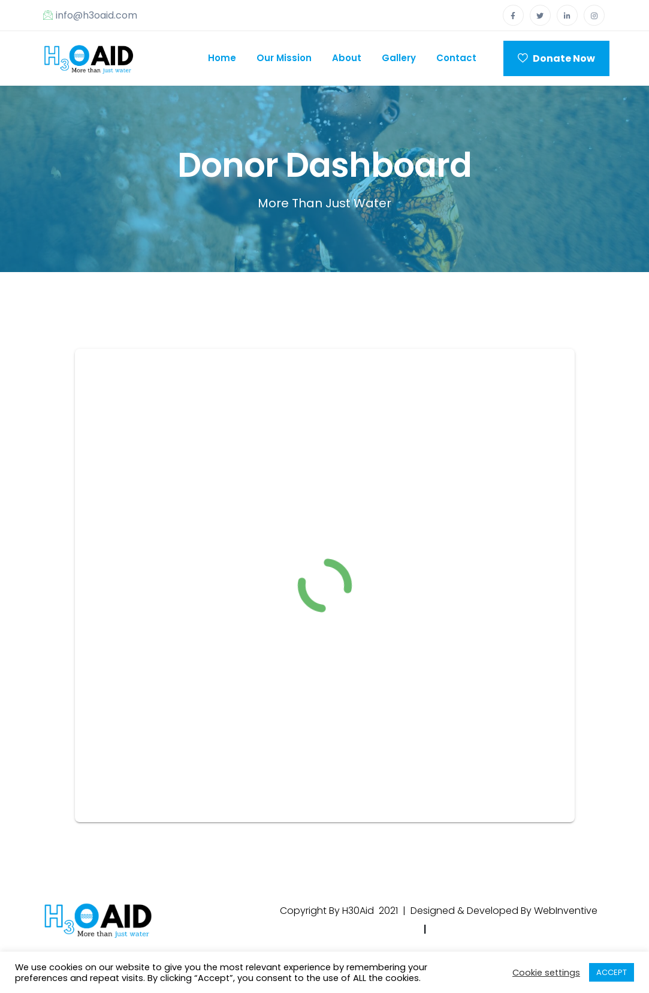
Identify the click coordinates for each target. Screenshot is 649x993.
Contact (456, 58)
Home (222, 58)
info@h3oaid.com (90, 15)
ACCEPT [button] (611, 972)
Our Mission (284, 58)
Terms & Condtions (481, 929)
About (346, 58)
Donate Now (556, 58)
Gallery (399, 58)
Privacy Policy (382, 929)
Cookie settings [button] (546, 972)
